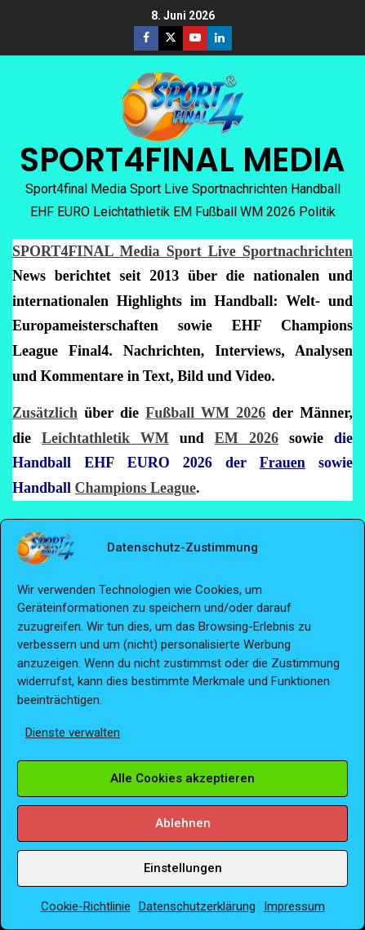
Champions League (136, 488)
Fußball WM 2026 (205, 413)
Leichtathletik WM (105, 438)
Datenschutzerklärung (197, 906)
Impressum (294, 906)
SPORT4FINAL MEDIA (182, 160)
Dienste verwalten (72, 732)
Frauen (282, 462)
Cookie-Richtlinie (86, 906)
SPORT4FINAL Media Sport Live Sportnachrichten (182, 251)
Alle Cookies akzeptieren (182, 778)
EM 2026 (246, 438)
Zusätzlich (45, 413)
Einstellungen (183, 868)
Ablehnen (183, 823)
